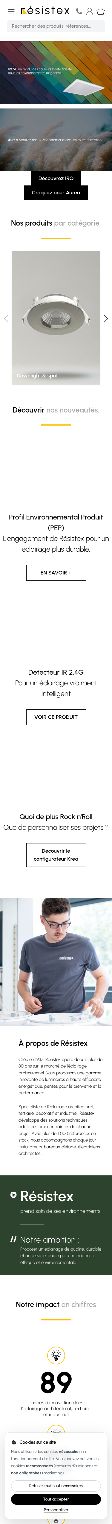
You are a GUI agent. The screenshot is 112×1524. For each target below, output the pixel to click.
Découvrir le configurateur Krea (56, 855)
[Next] (106, 318)
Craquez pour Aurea (56, 192)
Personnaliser (56, 1509)
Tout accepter (56, 1499)
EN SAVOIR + (56, 572)
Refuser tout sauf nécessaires (56, 1485)
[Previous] (6, 318)
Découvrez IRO (56, 178)
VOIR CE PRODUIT (56, 717)
